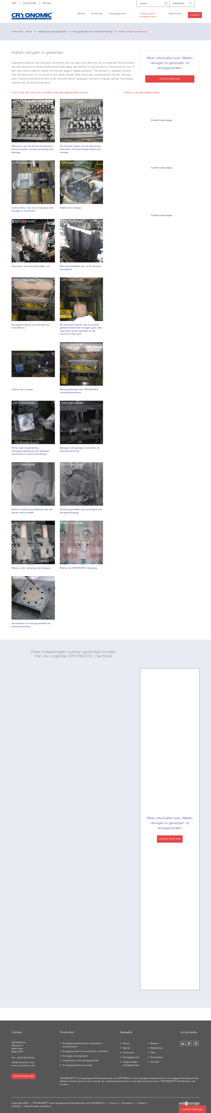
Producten (97, 13)
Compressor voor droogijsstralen (80, 1060)
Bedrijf (81, 13)
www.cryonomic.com (23, 1065)
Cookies (141, 1103)
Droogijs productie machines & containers (85, 1051)
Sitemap (16, 1106)
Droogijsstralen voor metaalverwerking (93, 31)
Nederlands (182, 3)
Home (29, 31)
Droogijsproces (117, 13)
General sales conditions (38, 1106)
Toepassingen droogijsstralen (147, 15)
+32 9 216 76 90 (25, 1058)
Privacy (113, 1103)
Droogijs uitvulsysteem (75, 1056)
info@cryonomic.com (23, 1062)
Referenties (175, 13)
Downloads (29, 3)
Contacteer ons (192, 1109)
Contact (195, 15)
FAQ (14, 3)
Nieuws (47, 3)
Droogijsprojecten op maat (77, 1065)
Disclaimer (127, 1103)
